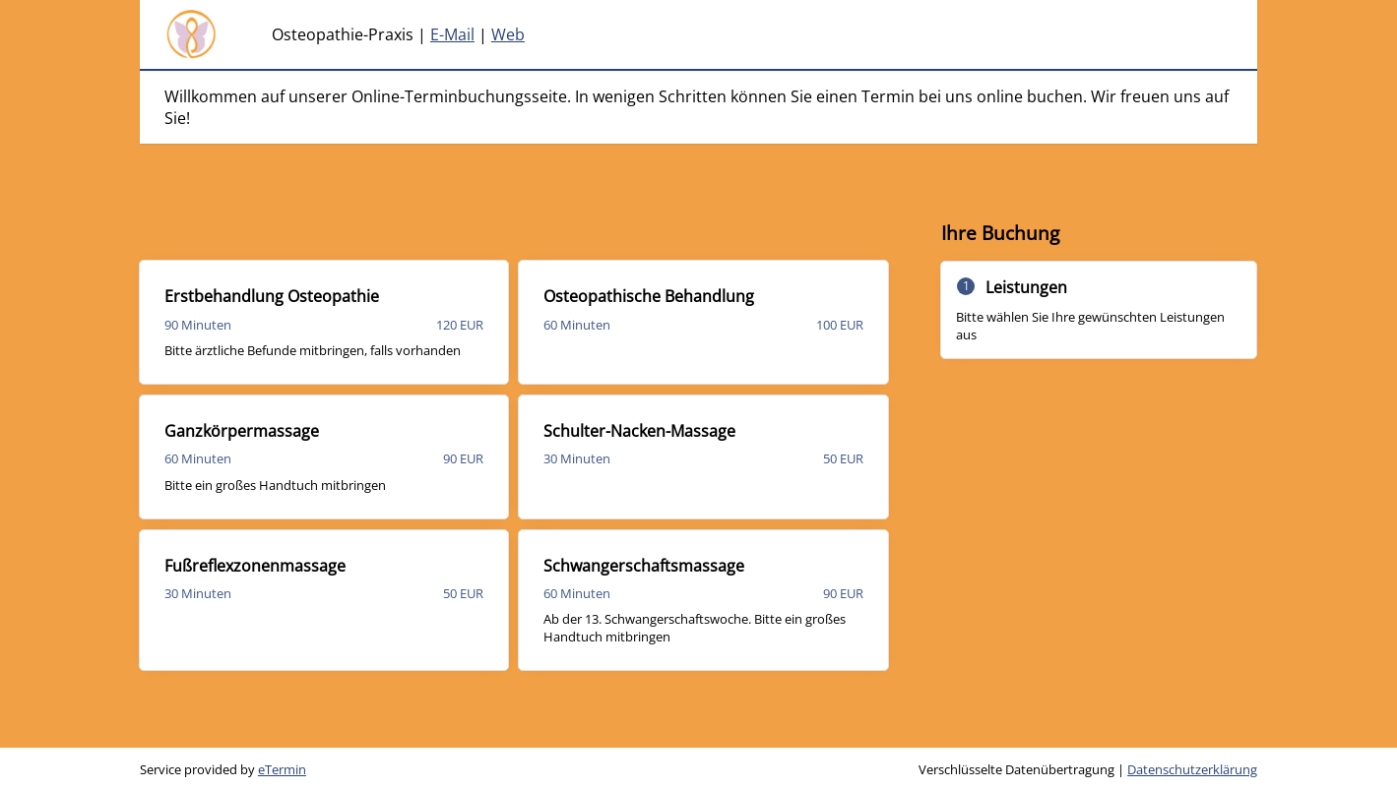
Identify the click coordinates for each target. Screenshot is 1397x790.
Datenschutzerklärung (1192, 769)
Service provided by (223, 769)
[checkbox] (324, 322)
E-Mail (452, 34)
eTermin (282, 769)
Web (508, 34)
